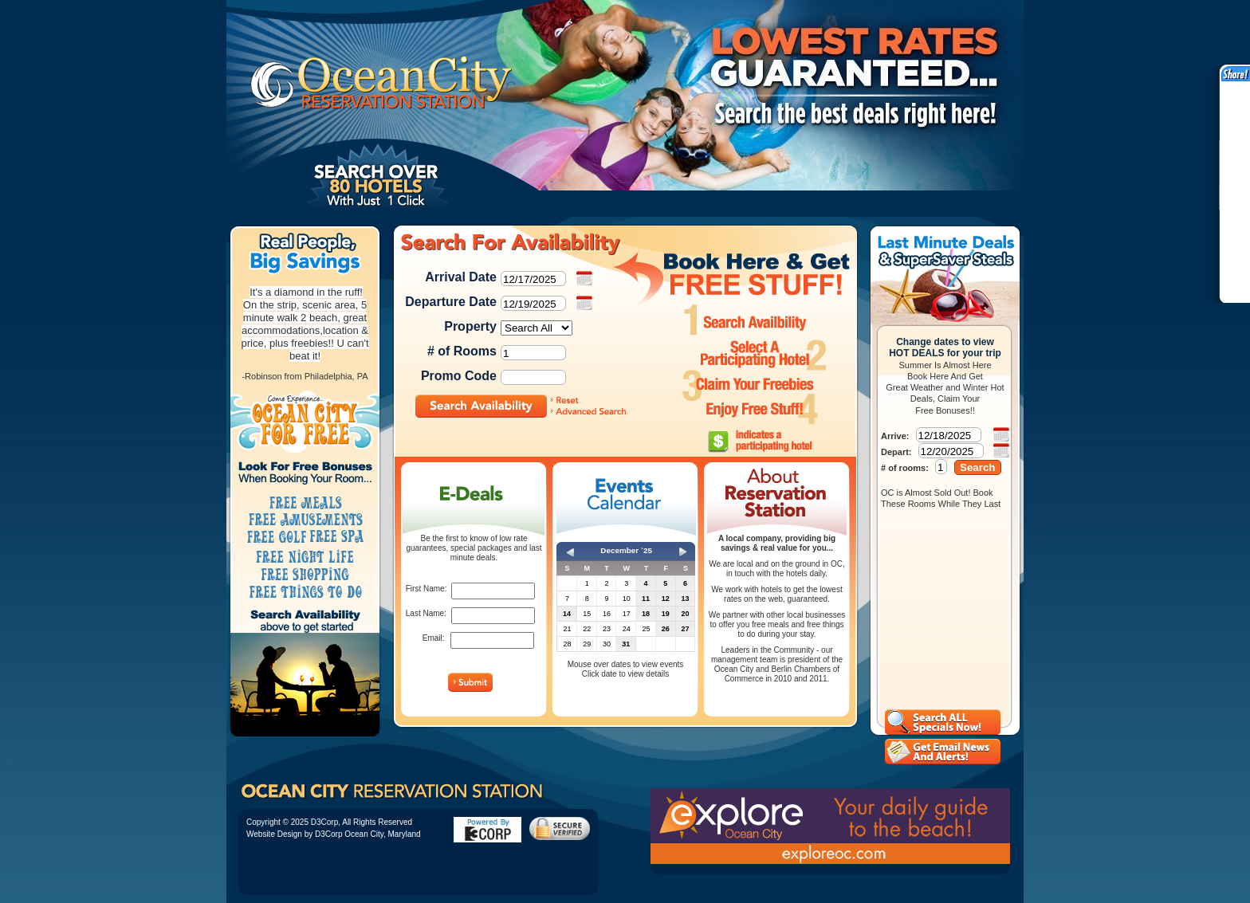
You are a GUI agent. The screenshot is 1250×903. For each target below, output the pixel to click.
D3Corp (324, 822)
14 (567, 614)
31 (626, 644)
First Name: (426, 588)
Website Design (274, 834)
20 (685, 614)
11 (646, 599)
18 (646, 614)
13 (685, 599)
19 (666, 614)
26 (666, 629)
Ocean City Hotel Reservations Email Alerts (942, 751)
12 (666, 599)
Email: (434, 638)
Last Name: (426, 613)
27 (685, 629)
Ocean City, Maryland (382, 834)
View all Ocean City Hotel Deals (942, 722)
